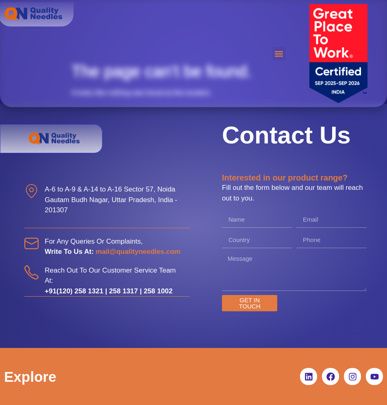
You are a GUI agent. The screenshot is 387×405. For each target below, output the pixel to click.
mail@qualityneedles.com (138, 251)
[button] (279, 53)
